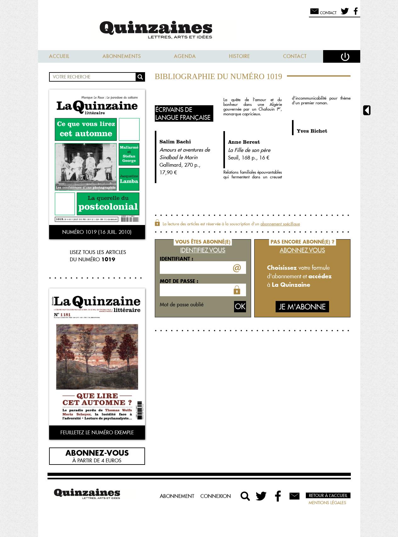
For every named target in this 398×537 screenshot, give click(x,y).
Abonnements (122, 56)
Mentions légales (327, 502)
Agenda (185, 56)
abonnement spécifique (280, 223)
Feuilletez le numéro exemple (97, 432)
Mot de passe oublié (182, 304)
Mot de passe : (179, 281)
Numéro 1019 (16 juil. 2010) (97, 232)
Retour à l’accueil (328, 495)
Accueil (59, 56)
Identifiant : (176, 258)
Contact (295, 56)
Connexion (215, 496)
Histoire (239, 56)
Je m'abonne (302, 306)
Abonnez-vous (97, 452)
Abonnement (177, 496)
